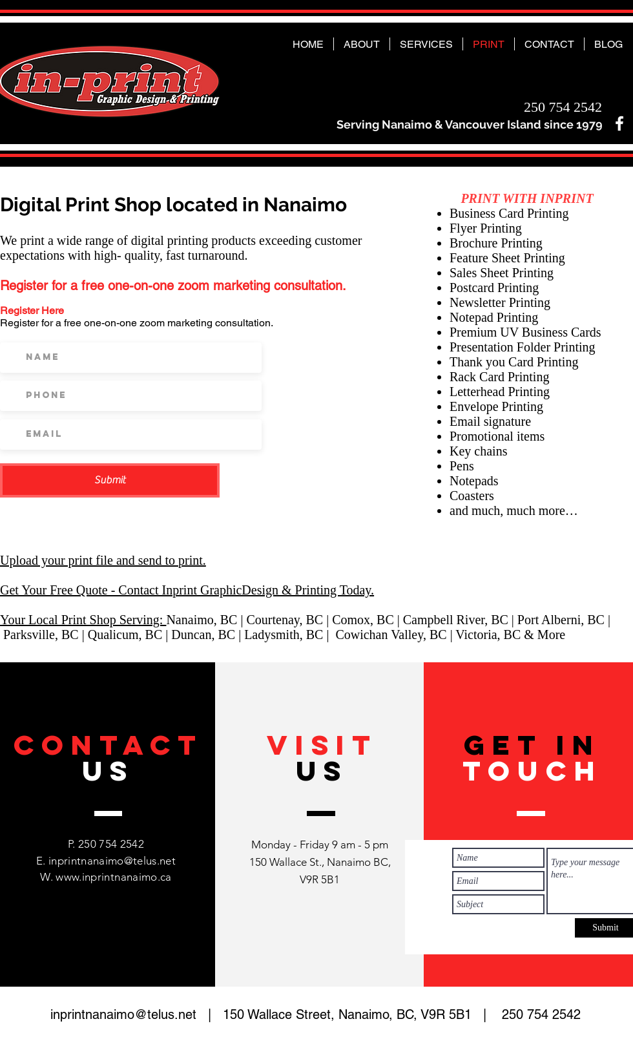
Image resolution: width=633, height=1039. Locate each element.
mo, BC (217, 620)
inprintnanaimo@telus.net (112, 860)
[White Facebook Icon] (619, 123)
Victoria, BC (489, 634)
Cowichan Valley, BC (390, 634)
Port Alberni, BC (561, 620)
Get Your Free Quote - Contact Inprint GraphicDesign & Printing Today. (187, 590)
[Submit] (110, 480)
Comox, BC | (367, 620)
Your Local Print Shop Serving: (83, 620)
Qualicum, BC (125, 634)
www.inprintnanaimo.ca (113, 876)
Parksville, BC (41, 634)
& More (544, 634)
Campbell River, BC (455, 620)
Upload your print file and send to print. (103, 560)
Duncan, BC (203, 634)
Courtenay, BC (284, 620)
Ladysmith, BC (283, 634)
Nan (176, 620)
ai (192, 620)
